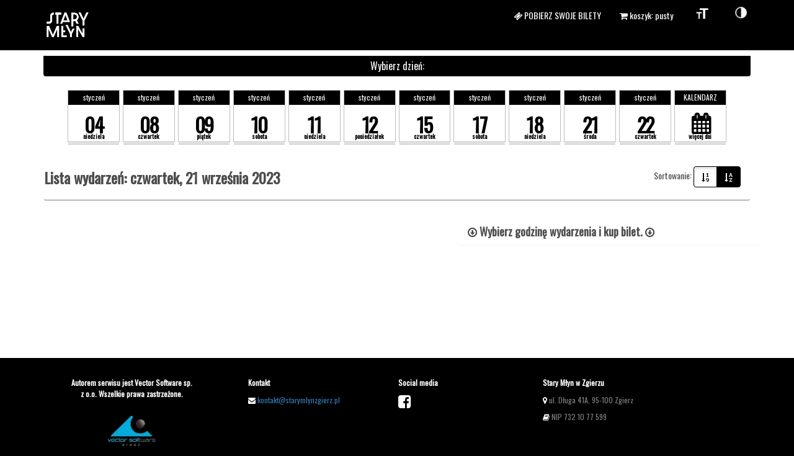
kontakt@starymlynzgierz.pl (298, 400)
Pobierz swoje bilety (557, 15)
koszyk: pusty (646, 15)
